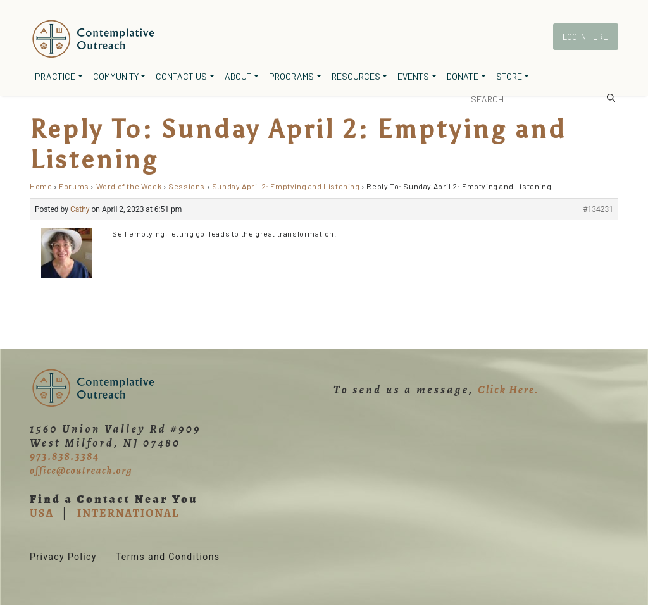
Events (413, 76)
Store (509, 76)
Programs (291, 76)
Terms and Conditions (168, 557)
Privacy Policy (63, 557)
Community (116, 76)
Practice (55, 76)
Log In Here (585, 37)
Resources (356, 76)
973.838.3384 (64, 456)
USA (42, 513)
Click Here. (508, 389)
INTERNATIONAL (128, 513)
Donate (462, 76)
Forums (74, 186)
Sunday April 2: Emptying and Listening (286, 186)
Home (41, 186)
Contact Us (181, 76)
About (238, 76)
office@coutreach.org (81, 471)
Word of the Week (129, 186)
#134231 (598, 209)
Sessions (186, 186)
